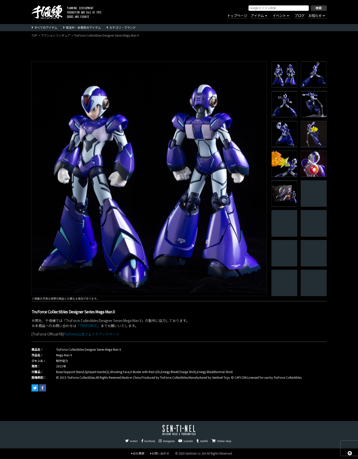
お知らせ (315, 16)
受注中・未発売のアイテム (83, 27)
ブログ (300, 16)
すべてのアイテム (45, 27)
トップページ (237, 16)
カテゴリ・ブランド (122, 27)
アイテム (257, 16)
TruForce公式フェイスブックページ (91, 334)
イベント (279, 16)
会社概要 (137, 453)
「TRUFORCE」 (88, 325)
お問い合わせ (159, 453)
